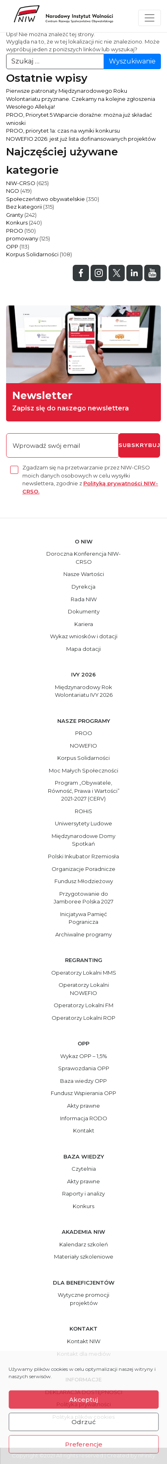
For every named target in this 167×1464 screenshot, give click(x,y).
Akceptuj (83, 1399)
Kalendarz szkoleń (83, 1244)
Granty (14, 215)
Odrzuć (84, 1422)
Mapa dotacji (83, 649)
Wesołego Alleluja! (30, 106)
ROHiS (83, 811)
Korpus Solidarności (32, 254)
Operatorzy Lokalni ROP (83, 1018)
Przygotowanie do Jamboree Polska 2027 (83, 897)
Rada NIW (84, 599)
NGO (12, 191)
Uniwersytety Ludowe (83, 823)
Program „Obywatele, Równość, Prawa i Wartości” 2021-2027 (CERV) (83, 790)
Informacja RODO (83, 1118)
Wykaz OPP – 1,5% (83, 1056)
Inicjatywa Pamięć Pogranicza (83, 918)
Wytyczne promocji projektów (83, 1299)
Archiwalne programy (83, 934)
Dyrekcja (83, 586)
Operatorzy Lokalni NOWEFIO (84, 989)
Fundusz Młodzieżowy (83, 881)
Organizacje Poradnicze (83, 869)
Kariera (83, 624)
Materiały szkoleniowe (83, 1256)
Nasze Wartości (83, 574)
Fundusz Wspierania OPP (83, 1093)
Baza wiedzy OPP (83, 1081)
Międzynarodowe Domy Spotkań (83, 840)
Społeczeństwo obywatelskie (45, 199)
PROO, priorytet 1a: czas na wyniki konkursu (63, 130)
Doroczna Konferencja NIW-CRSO (83, 557)
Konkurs (17, 222)
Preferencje (83, 1444)
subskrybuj (139, 445)
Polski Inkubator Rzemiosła (83, 856)
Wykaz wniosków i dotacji (83, 636)
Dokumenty (84, 611)
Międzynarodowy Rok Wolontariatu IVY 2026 (84, 691)
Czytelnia (84, 1168)
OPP (12, 246)
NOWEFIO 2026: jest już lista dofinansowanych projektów (81, 138)
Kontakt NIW (83, 1341)
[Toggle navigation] (149, 18)
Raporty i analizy (83, 1193)
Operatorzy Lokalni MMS (83, 972)
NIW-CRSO (20, 183)
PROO (14, 230)
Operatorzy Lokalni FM (83, 1005)
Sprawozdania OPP (83, 1068)
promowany (22, 238)
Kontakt (83, 1130)
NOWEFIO (83, 745)
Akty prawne (83, 1105)
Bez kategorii (24, 206)
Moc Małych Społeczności (83, 770)
